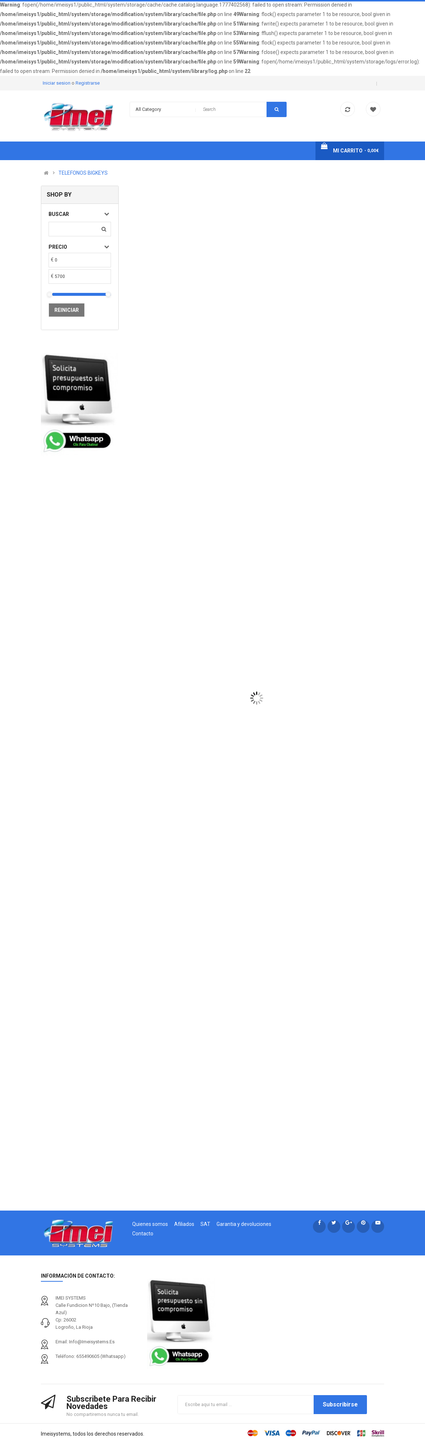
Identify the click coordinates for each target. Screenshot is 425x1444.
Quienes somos (150, 1224)
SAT (205, 1224)
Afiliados (184, 1224)
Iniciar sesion (57, 83)
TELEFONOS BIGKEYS (83, 172)
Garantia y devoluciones (244, 1224)
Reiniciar (66, 310)
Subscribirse (340, 1404)
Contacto (142, 1233)
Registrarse (88, 83)
